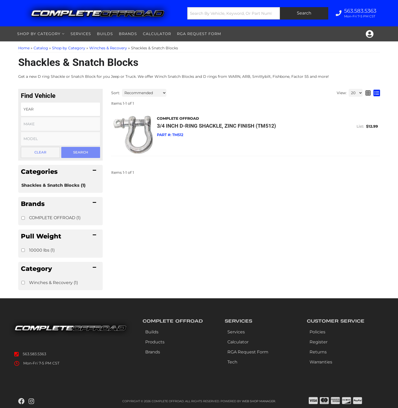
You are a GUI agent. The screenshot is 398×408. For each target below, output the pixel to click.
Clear (40, 152)
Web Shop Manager (258, 401)
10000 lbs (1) (42, 250)
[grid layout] (368, 93)
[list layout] (376, 93)
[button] (257, 13)
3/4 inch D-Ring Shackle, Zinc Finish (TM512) (216, 126)
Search (80, 152)
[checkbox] (23, 218)
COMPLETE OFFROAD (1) (55, 217)
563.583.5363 (34, 354)
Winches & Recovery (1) (53, 282)
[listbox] (60, 109)
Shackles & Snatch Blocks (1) (53, 185)
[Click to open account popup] (369, 34)
